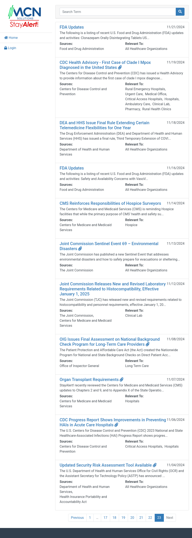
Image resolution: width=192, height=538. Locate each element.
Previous (77, 518)
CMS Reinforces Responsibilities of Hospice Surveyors (110, 203)
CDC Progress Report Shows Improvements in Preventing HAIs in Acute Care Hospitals (113, 422)
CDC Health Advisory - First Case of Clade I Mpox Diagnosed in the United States (105, 65)
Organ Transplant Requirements (91, 379)
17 (105, 518)
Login (10, 48)
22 (150, 518)
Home (11, 38)
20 (132, 518)
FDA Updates (72, 27)
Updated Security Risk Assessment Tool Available (108, 465)
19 (123, 518)
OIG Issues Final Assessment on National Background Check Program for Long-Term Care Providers (110, 342)
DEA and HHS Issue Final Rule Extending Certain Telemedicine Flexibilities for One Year (104, 125)
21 (141, 518)
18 (114, 518)
